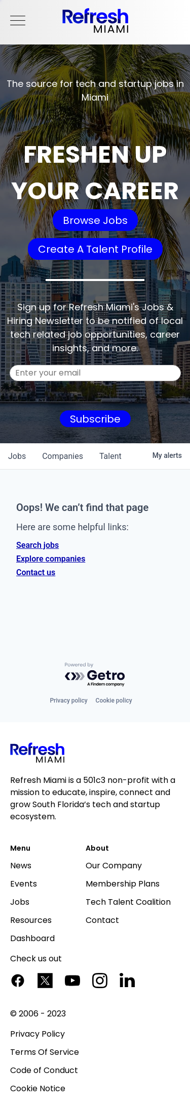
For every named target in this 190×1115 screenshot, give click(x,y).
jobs (17, 456)
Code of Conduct (44, 1070)
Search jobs (37, 545)
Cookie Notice (37, 1088)
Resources (31, 920)
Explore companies (50, 559)
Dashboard (32, 938)
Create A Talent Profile (95, 249)
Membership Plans (123, 884)
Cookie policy (114, 700)
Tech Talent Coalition (128, 902)
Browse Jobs (95, 220)
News (20, 865)
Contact (102, 920)
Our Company (114, 865)
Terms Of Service (44, 1052)
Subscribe (95, 419)
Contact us (35, 572)
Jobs (19, 902)
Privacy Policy (37, 1034)
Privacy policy (68, 700)
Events (23, 884)
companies (62, 456)
